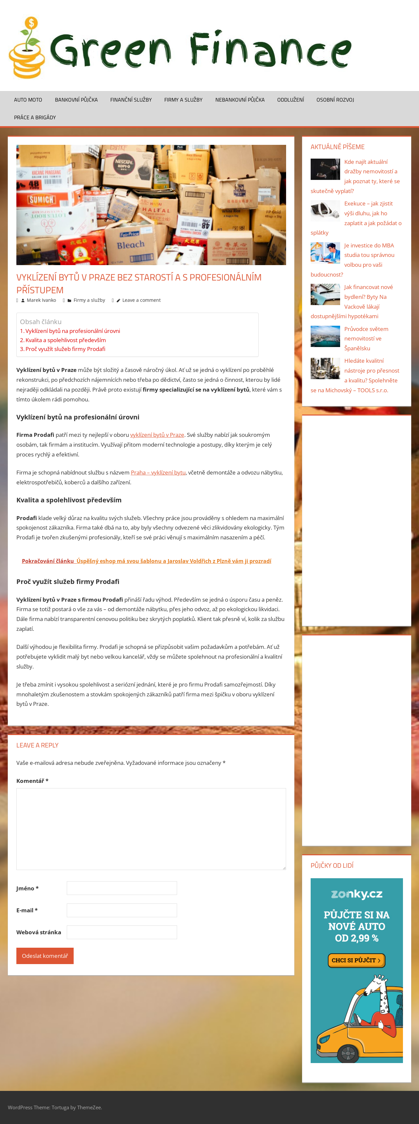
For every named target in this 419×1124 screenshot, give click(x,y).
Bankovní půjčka (76, 100)
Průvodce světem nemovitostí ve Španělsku (366, 338)
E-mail (27, 910)
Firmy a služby (183, 100)
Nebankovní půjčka (240, 100)
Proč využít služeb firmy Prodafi (65, 349)
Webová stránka (38, 932)
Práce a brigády (35, 117)
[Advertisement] (357, 519)
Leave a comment (141, 300)
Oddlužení (290, 100)
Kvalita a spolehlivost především (66, 340)
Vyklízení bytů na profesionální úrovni (73, 331)
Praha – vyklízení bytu (158, 472)
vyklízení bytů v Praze (157, 434)
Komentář (32, 781)
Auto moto (28, 100)
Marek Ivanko (41, 300)
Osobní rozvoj (335, 100)
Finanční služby (131, 100)
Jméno (27, 888)
